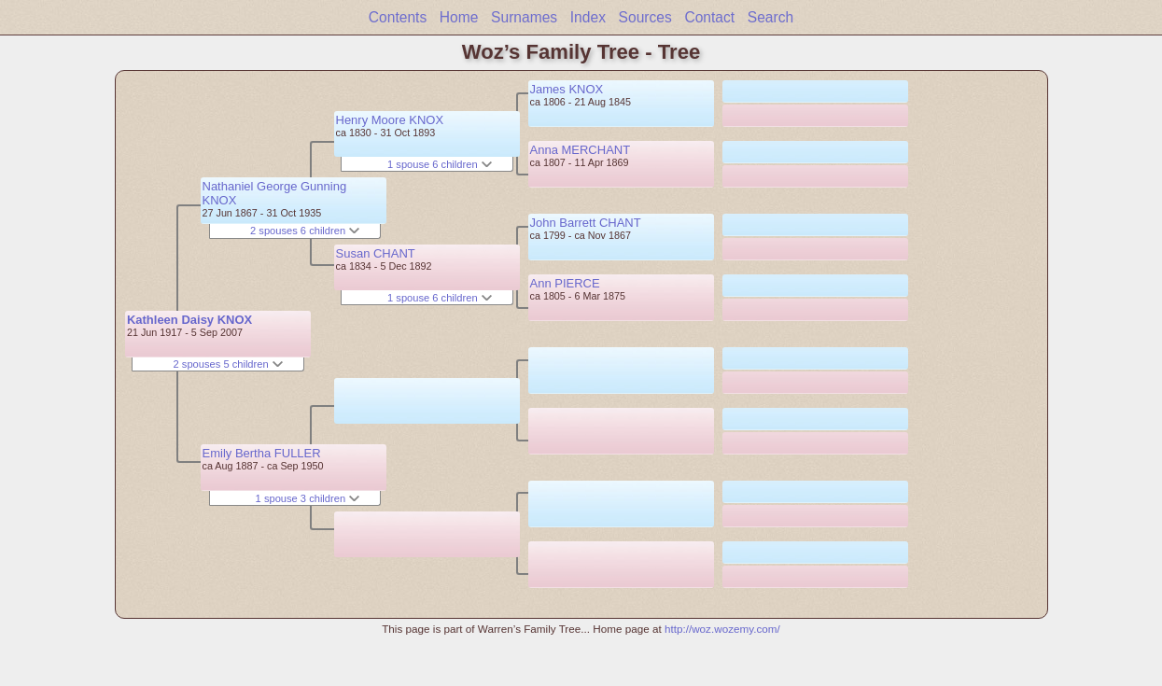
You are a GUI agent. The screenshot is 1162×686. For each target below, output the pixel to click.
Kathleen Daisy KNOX (189, 320)
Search (770, 17)
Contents (398, 17)
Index (588, 17)
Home (459, 17)
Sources (645, 17)
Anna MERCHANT (580, 150)
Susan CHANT (375, 253)
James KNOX (567, 89)
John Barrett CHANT (585, 223)
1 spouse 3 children (308, 498)
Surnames (524, 17)
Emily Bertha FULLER (262, 453)
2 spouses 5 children (228, 364)
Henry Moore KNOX (390, 120)
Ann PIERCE (565, 283)
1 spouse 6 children (439, 164)
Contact (709, 17)
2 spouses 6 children (304, 230)
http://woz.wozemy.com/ (722, 629)
